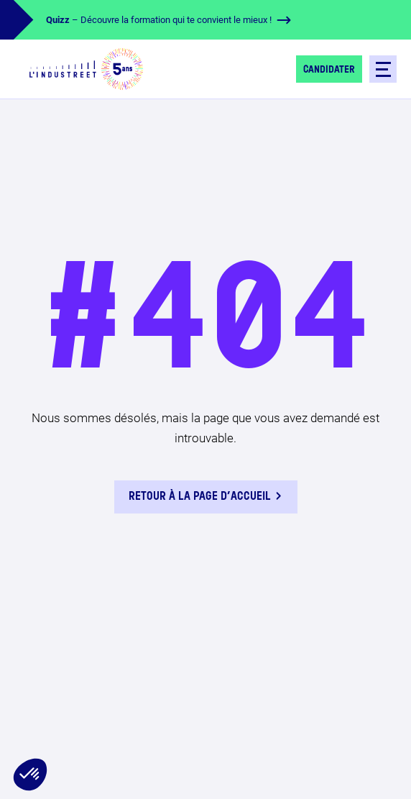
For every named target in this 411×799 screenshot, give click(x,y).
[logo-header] (86, 69)
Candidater (329, 70)
